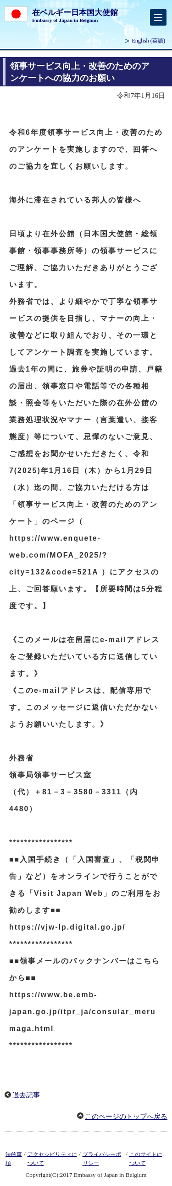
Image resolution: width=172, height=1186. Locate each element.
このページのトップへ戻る (126, 1116)
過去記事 (26, 1095)
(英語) (148, 40)
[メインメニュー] (158, 17)
